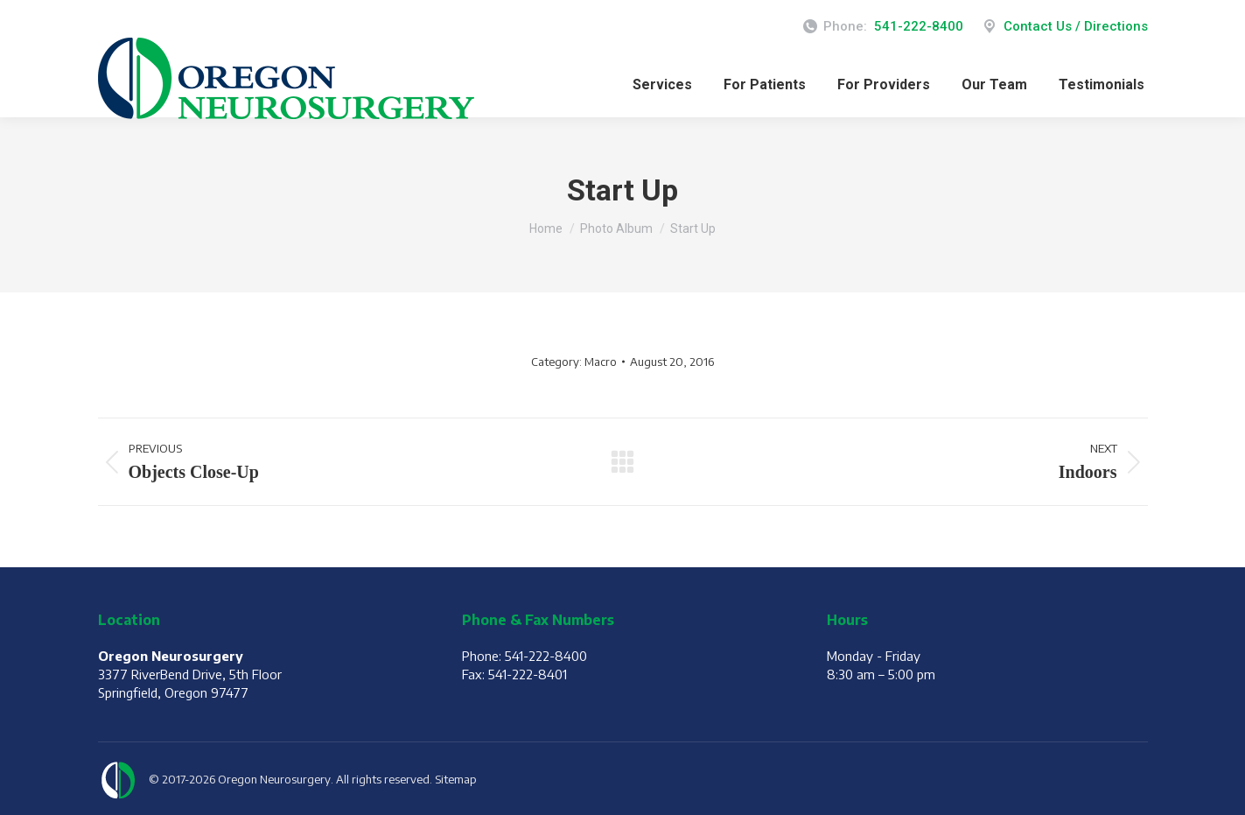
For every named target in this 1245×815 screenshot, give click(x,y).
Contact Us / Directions (1064, 27)
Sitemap (456, 779)
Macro (600, 362)
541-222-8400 (918, 26)
